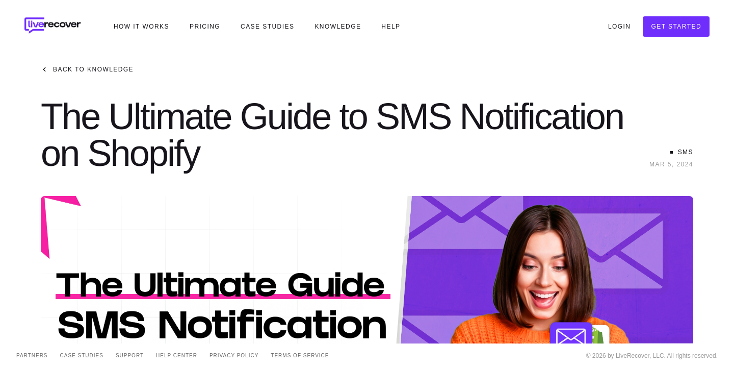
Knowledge (337, 26)
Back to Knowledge (87, 69)
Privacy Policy (233, 355)
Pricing (205, 26)
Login (619, 26)
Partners (32, 355)
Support (130, 355)
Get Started (676, 26)
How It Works (141, 26)
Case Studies (267, 26)
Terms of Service (300, 355)
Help (390, 26)
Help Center (176, 355)
